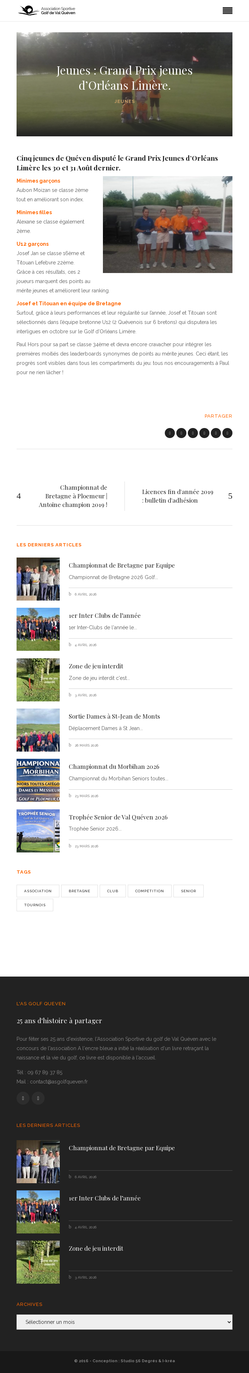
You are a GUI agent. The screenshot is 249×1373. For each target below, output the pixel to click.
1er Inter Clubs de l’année (105, 615)
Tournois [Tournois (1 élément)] (35, 905)
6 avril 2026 (85, 594)
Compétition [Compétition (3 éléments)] (149, 891)
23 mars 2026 (86, 796)
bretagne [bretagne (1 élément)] (79, 891)
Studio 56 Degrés (139, 1361)
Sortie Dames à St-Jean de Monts (114, 716)
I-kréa (168, 1361)
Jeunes (124, 101)
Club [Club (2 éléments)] (112, 891)
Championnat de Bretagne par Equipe (122, 565)
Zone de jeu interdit (96, 666)
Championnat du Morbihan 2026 (114, 766)
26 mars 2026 (86, 745)
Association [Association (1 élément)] (38, 891)
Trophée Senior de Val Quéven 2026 (118, 817)
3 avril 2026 (85, 695)
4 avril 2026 (85, 645)
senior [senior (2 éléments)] (188, 891)
